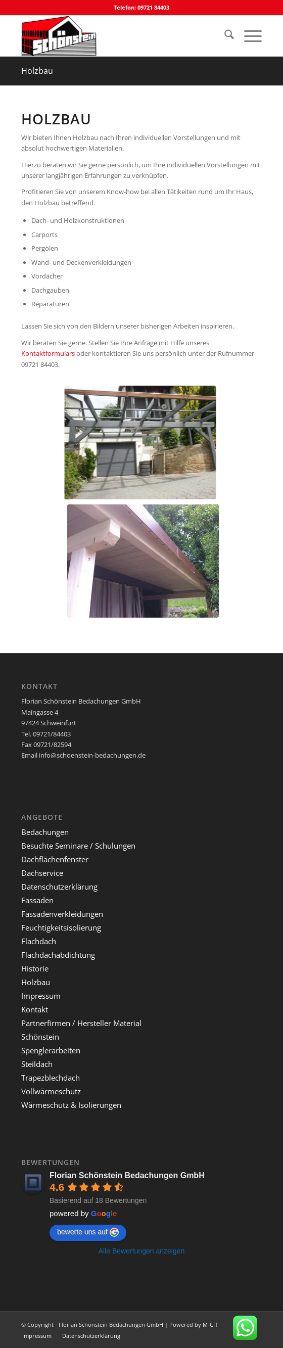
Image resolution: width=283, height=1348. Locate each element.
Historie (35, 968)
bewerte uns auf (88, 1232)
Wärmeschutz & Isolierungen (71, 1105)
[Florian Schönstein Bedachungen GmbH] (117, 36)
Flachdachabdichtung (58, 955)
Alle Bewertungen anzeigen (141, 1251)
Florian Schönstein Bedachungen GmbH (127, 1175)
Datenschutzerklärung (59, 886)
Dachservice (42, 873)
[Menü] (248, 36)
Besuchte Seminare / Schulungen (78, 846)
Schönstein (40, 1037)
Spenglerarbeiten (50, 1050)
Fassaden (37, 900)
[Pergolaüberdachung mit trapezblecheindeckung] (156, 561)
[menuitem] (224, 36)
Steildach (37, 1064)
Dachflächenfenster (54, 859)
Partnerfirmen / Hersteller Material (81, 1023)
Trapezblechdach (50, 1078)
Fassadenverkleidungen (62, 914)
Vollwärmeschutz (51, 1091)
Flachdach (38, 941)
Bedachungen (45, 832)
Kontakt (34, 1009)
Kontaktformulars (48, 353)
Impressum (41, 996)
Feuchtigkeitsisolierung (61, 927)
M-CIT (210, 1324)
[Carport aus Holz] (146, 442)
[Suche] (224, 36)
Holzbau (37, 70)
